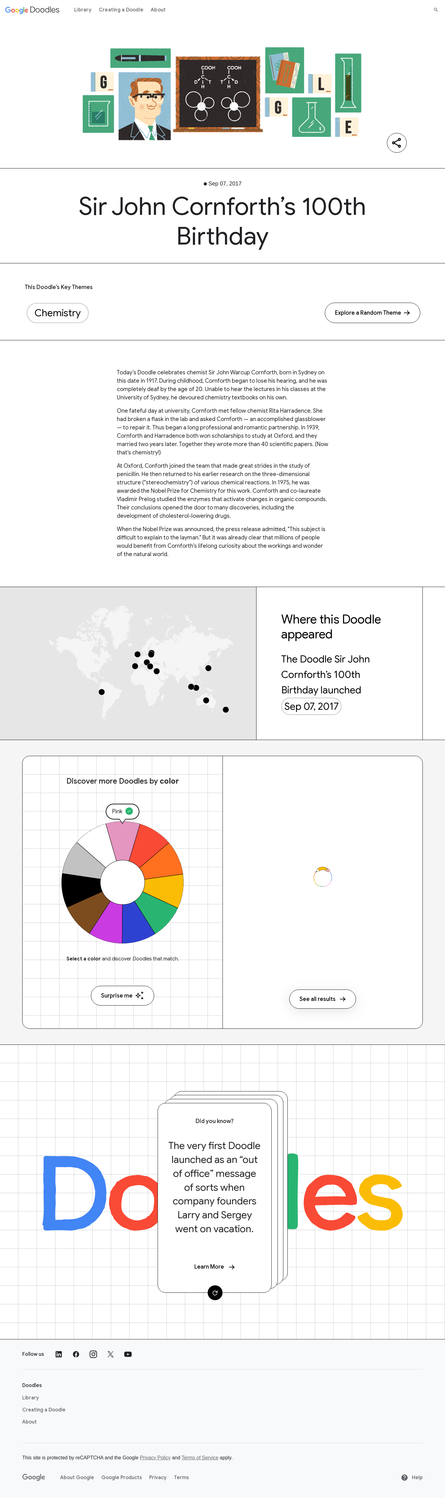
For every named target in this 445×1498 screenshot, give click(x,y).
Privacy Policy (155, 1457)
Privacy (158, 1478)
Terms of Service (200, 1457)
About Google (77, 1478)
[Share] (397, 143)
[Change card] (215, 1292)
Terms (181, 1478)
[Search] (436, 9)
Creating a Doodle (121, 10)
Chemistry (58, 313)
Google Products (121, 1478)
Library (82, 10)
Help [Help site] (412, 1477)
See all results (322, 999)
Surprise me (122, 995)
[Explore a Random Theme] (372, 313)
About (158, 10)
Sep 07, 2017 (311, 706)
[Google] (33, 1477)
